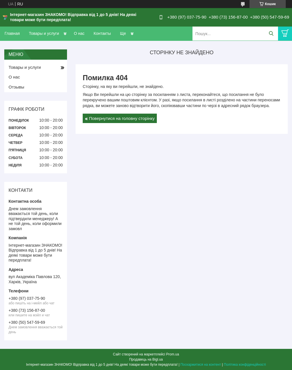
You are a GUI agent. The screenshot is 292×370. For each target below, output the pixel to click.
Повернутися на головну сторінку (122, 118)
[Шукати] (271, 34)
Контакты (102, 33)
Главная (12, 33)
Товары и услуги (44, 33)
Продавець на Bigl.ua (146, 359)
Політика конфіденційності (245, 365)
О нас (79, 33)
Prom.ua (172, 354)
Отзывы (16, 87)
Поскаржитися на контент (201, 365)
